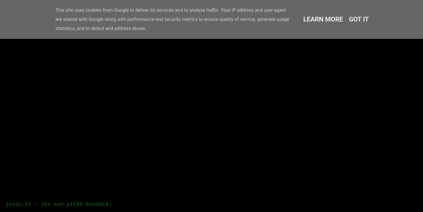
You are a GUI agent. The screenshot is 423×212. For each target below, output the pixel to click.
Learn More (323, 19)
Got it (359, 19)
